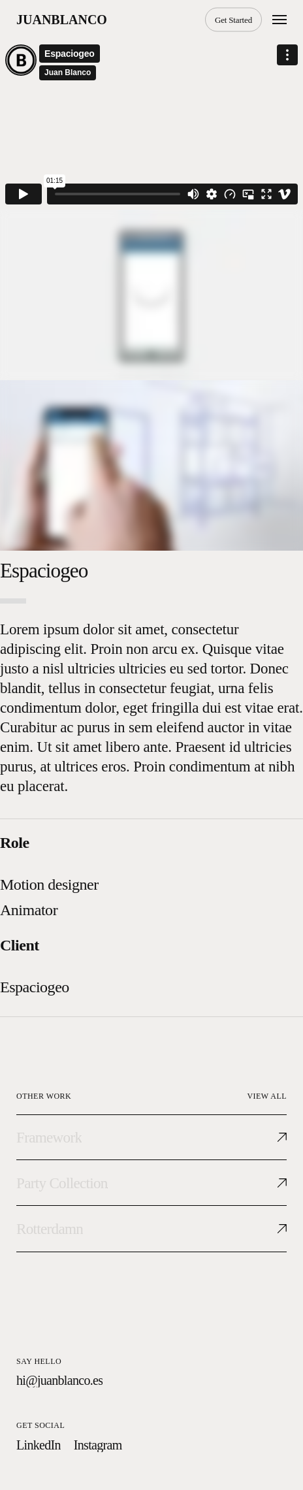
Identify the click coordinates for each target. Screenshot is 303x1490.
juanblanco (61, 19)
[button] (279, 19)
